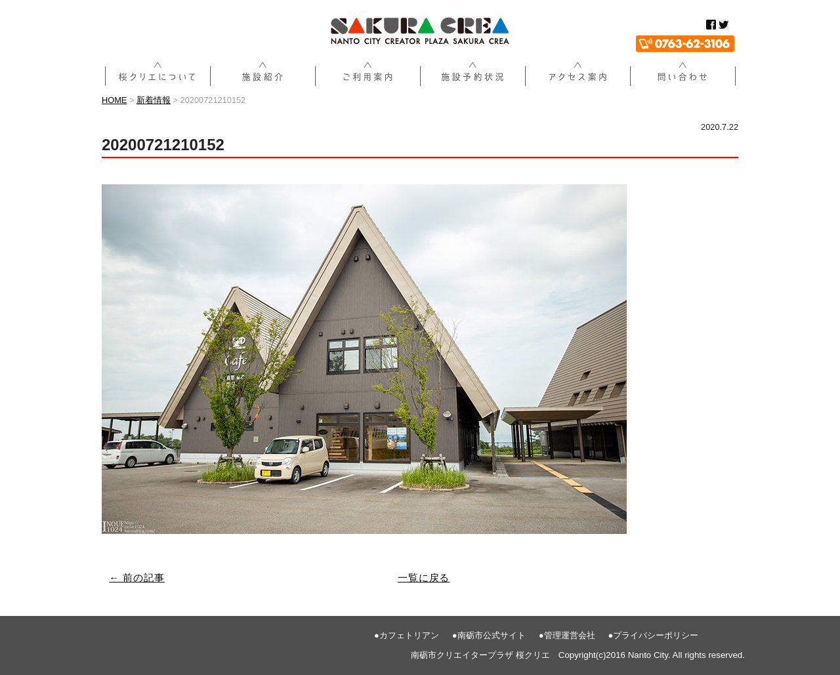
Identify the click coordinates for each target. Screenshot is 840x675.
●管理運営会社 (567, 635)
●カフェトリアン (406, 635)
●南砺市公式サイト (489, 635)
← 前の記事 (137, 578)
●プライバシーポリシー (653, 635)
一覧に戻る (424, 578)
